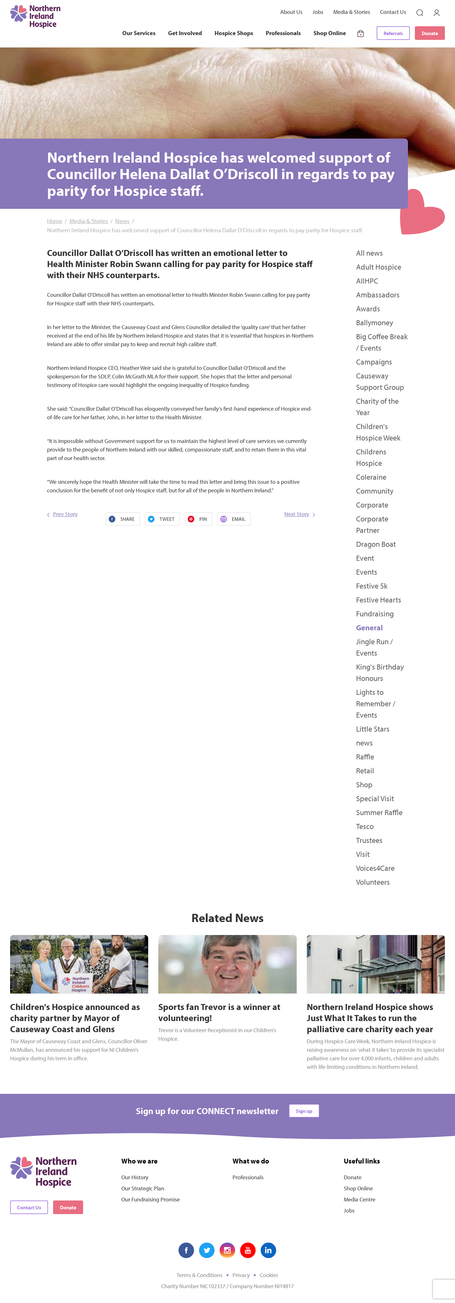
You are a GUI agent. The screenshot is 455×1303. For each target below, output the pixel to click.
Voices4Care (375, 868)
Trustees (369, 840)
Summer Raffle (379, 812)
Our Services (138, 33)
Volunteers (373, 882)
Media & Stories (351, 12)
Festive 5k (371, 585)
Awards (368, 308)
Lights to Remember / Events (375, 703)
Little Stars (373, 728)
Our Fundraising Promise (150, 1199)
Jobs (317, 12)
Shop (364, 784)
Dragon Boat (376, 544)
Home (54, 221)
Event (365, 558)
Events (366, 572)
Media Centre (359, 1199)
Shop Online (329, 33)
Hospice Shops (234, 33)
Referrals (393, 33)
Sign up (304, 1111)
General (369, 627)
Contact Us (393, 12)
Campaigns (374, 361)
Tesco (365, 826)
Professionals (283, 33)
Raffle (365, 756)
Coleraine (371, 477)
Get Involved (185, 33)
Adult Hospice (378, 266)
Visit (363, 854)
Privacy (241, 1275)
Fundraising (375, 613)
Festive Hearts (378, 599)
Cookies (269, 1275)
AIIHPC (367, 280)
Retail (365, 770)
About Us (291, 12)
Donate (430, 33)
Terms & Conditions (199, 1275)
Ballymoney (374, 322)
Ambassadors (378, 294)
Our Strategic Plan (142, 1188)
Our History (134, 1177)
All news (369, 253)
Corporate (372, 504)
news (364, 742)
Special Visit (375, 798)
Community (374, 491)
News (122, 221)
